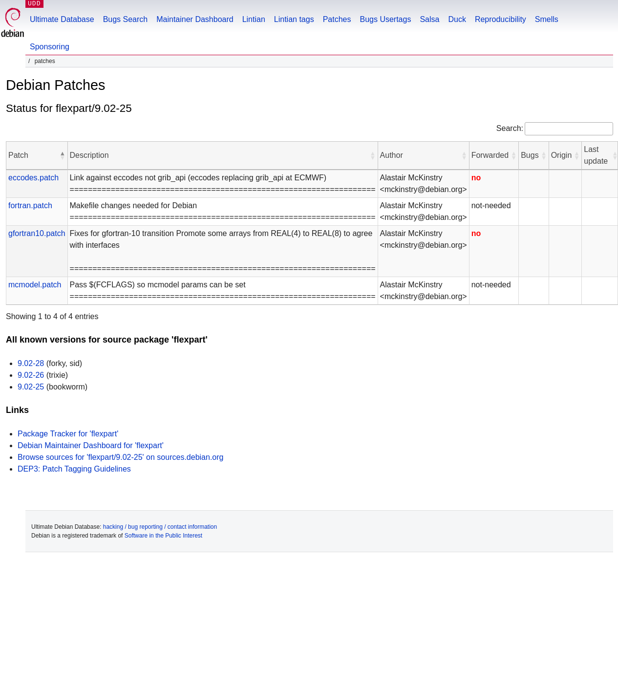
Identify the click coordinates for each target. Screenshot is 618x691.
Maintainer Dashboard (194, 19)
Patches (337, 19)
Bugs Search (125, 19)
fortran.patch (30, 205)
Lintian (253, 19)
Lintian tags (294, 19)
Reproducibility (500, 19)
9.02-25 (31, 387)
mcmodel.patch (35, 285)
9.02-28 (31, 363)
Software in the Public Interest (163, 535)
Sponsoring (49, 47)
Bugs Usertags (385, 19)
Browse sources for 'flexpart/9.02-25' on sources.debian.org (120, 457)
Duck (457, 19)
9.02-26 (31, 375)
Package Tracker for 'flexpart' (68, 434)
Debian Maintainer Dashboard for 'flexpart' (91, 445)
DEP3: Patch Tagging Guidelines (74, 469)
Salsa (429, 19)
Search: (509, 128)
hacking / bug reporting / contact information (160, 526)
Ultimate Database (62, 19)
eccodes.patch (33, 177)
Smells (546, 19)
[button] (62, 155)
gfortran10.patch (36, 233)
